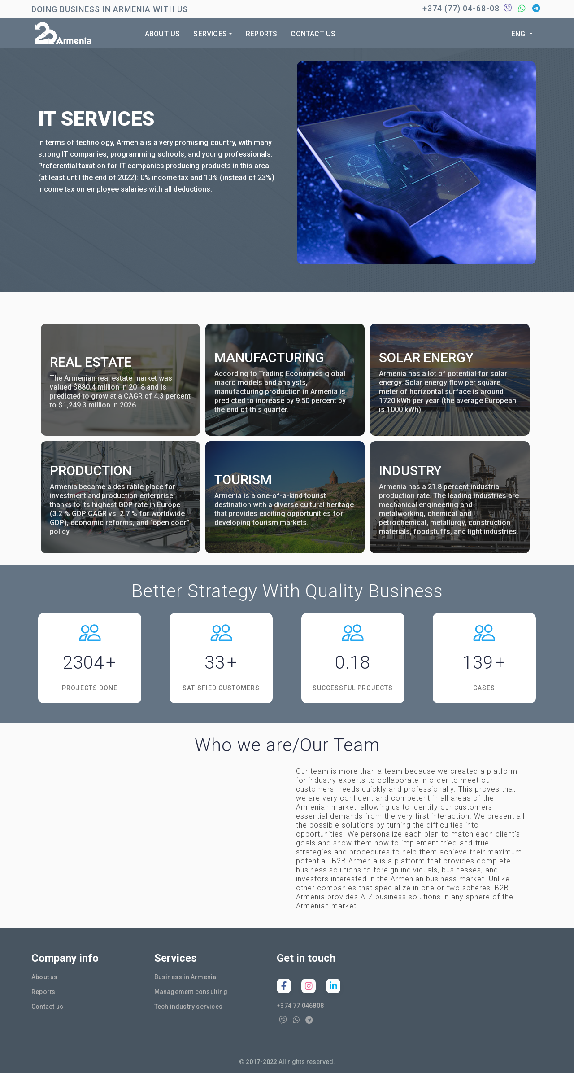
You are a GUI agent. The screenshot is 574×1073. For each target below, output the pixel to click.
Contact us (313, 34)
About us (162, 34)
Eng (519, 34)
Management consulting (190, 991)
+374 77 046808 (300, 1005)
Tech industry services (188, 1006)
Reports (261, 34)
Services (210, 34)
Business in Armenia (185, 977)
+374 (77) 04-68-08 (461, 8)
